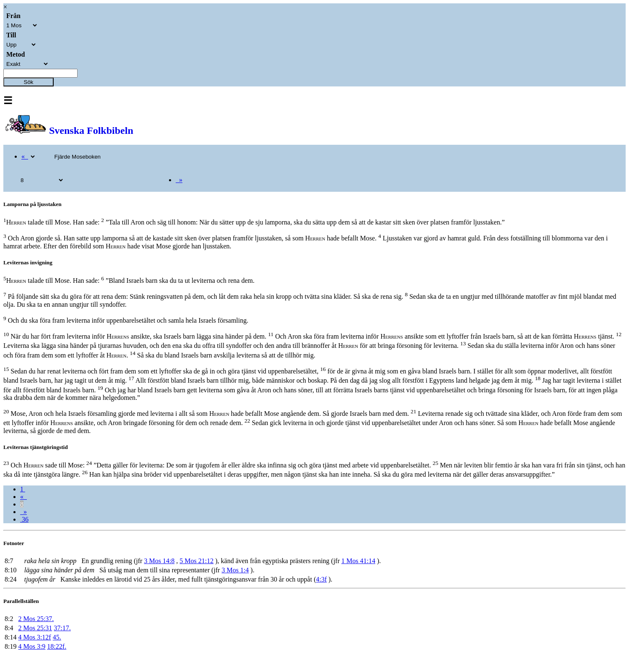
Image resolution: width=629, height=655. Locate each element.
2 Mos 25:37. (36, 618)
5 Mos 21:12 (196, 560)
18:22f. (56, 646)
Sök (29, 82)
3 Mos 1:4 (235, 570)
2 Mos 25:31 (35, 628)
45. (57, 637)
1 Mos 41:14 (358, 560)
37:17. (62, 628)
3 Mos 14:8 (159, 560)
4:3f (321, 579)
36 (24, 519)
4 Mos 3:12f (34, 637)
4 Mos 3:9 (31, 646)
